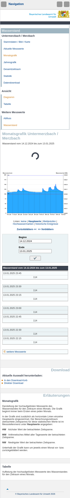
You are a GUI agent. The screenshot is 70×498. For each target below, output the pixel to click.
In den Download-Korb (15, 380)
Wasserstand (10, 125)
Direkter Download (13, 383)
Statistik (8, 76)
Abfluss (7, 118)
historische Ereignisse (46, 224)
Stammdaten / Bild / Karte (17, 42)
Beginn (23, 237)
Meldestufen (49, 221)
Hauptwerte (34, 221)
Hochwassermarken (23, 224)
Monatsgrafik (10, 55)
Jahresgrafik (10, 62)
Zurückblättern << (27, 229)
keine (23, 221)
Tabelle (7, 104)
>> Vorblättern (45, 229)
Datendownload (12, 82)
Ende (22, 247)
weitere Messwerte (16, 351)
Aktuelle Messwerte (14, 48)
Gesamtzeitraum (12, 69)
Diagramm (9, 97)
